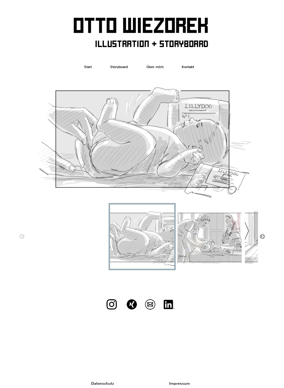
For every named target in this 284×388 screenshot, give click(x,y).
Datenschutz (102, 383)
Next (262, 237)
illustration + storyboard (152, 43)
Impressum (179, 383)
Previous (22, 237)
